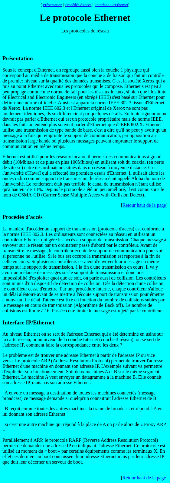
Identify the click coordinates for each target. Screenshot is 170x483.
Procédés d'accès (78, 4)
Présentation (52, 4)
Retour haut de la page (144, 205)
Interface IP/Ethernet (111, 4)
